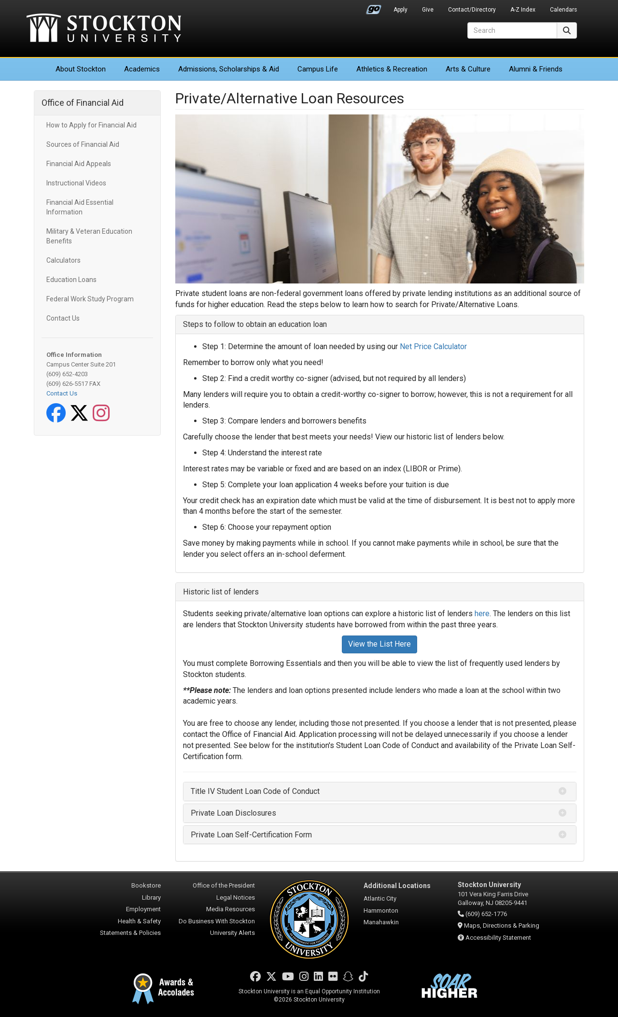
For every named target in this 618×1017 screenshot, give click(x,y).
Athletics (391, 69)
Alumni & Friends (535, 69)
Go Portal (373, 7)
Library (151, 897)
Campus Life (317, 69)
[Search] (512, 30)
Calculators (63, 260)
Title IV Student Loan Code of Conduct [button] (255, 791)
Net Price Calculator (433, 346)
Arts (468, 69)
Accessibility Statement (498, 937)
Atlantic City (380, 898)
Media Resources (230, 909)
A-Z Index (522, 9)
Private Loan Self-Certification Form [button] (251, 834)
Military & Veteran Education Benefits (89, 236)
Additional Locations (397, 886)
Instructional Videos (76, 183)
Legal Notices (235, 897)
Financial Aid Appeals (78, 164)
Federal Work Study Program (90, 299)
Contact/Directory (472, 9)
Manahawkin (381, 922)
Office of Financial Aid (83, 103)
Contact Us (63, 318)
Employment (143, 909)
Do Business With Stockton (217, 921)
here (482, 613)
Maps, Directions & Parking (501, 925)
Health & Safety (139, 921)
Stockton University (104, 29)
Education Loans (71, 279)
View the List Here (379, 644)
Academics (142, 69)
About (81, 69)
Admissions (228, 69)
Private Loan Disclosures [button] (233, 813)
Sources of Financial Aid (82, 144)
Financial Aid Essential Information (79, 207)
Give (428, 9)
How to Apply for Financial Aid (91, 125)
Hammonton (381, 910)
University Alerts (232, 932)
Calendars (563, 9)
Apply (400, 9)
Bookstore (146, 885)
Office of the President (224, 885)
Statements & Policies (130, 932)
